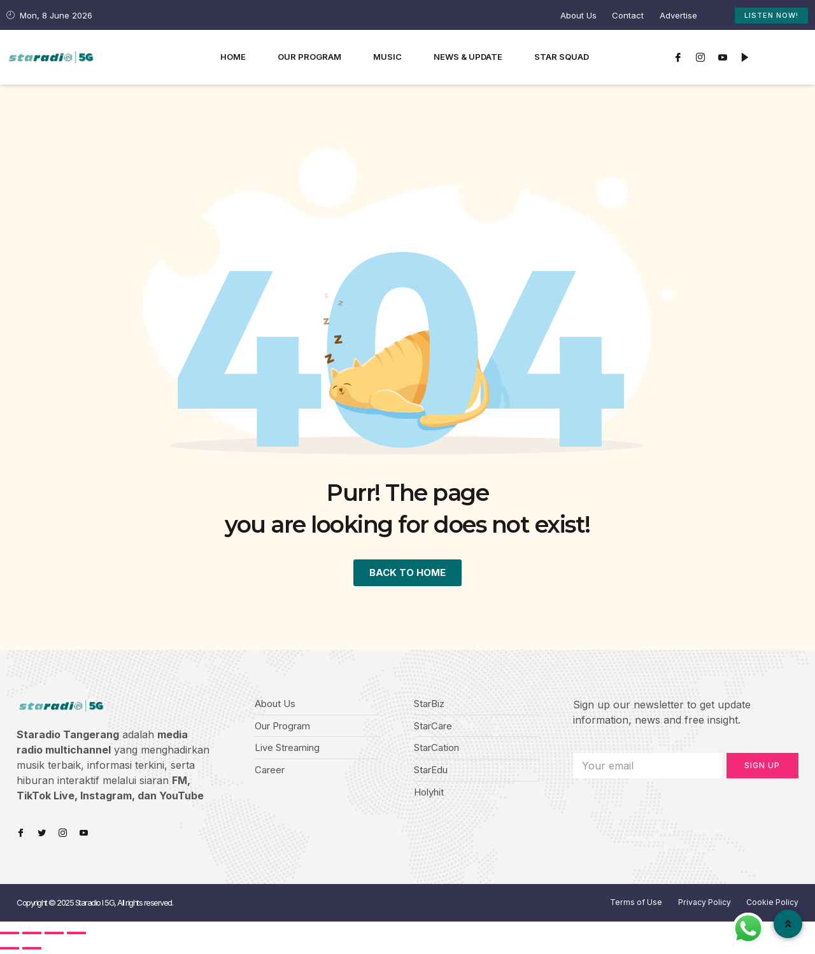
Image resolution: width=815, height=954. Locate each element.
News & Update (468, 57)
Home (233, 57)
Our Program (309, 57)
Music (387, 57)
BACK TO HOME (407, 573)
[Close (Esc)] (9, 935)
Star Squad (561, 57)
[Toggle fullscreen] (54, 935)
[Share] (31, 935)
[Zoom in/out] (76, 935)
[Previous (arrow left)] (9, 950)
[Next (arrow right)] (31, 950)
